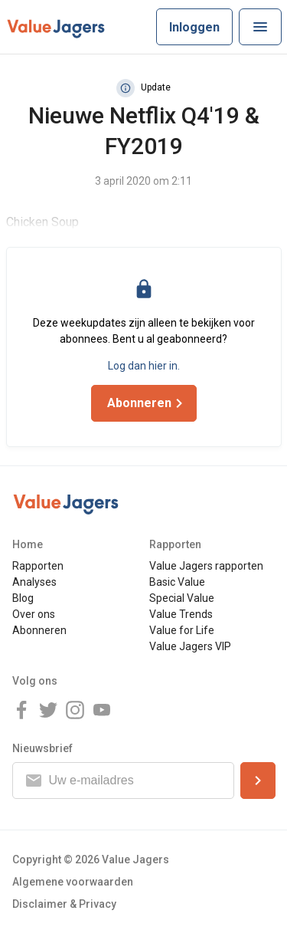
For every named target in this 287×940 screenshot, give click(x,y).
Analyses (34, 582)
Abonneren (39, 630)
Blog (23, 598)
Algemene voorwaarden (72, 882)
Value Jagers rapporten (206, 566)
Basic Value (177, 582)
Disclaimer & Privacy (64, 904)
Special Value (181, 598)
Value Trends (181, 614)
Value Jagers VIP (190, 646)
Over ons (33, 614)
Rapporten (38, 566)
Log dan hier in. (144, 366)
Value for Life (181, 630)
